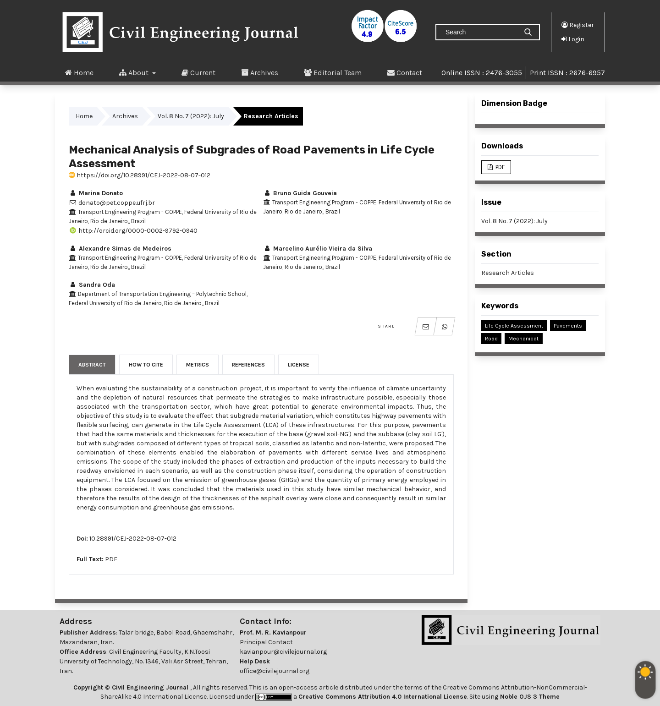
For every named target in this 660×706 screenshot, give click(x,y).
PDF (111, 559)
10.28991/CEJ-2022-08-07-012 (132, 538)
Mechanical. (523, 338)
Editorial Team (333, 72)
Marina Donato (96, 193)
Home (79, 72)
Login (572, 39)
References (248, 364)
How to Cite (146, 364)
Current (198, 72)
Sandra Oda (92, 285)
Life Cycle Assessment (514, 326)
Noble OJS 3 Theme (529, 697)
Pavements (568, 326)
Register (577, 24)
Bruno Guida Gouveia (300, 193)
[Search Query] (480, 32)
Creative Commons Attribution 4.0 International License (382, 697)
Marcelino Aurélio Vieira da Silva (317, 248)
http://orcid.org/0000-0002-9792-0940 (133, 231)
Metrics (197, 364)
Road (491, 338)
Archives (259, 72)
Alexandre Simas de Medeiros (120, 248)
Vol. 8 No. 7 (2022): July (191, 116)
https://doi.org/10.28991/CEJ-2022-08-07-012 (139, 175)
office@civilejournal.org (274, 671)
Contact (404, 72)
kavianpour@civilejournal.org (283, 652)
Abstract (92, 364)
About (134, 72)
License (298, 364)
